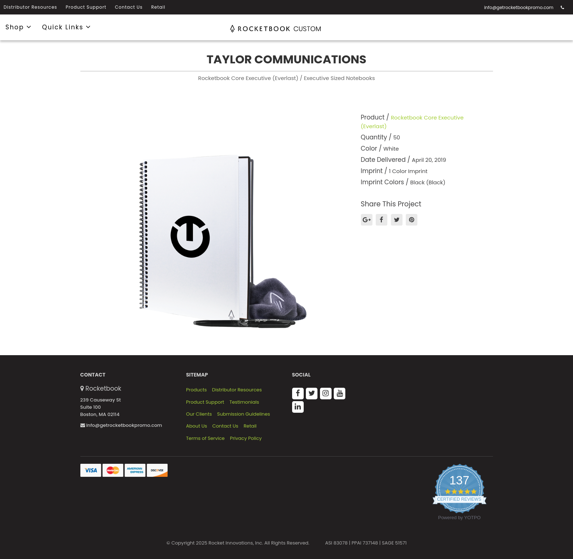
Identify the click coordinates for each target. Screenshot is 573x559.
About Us (196, 426)
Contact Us (129, 7)
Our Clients (199, 414)
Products (196, 390)
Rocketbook (103, 388)
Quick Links (66, 27)
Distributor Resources (30, 7)
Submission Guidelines (243, 414)
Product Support (86, 7)
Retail (158, 7)
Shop (18, 27)
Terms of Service (205, 438)
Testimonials (244, 402)
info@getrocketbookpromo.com (518, 7)
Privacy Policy (246, 438)
